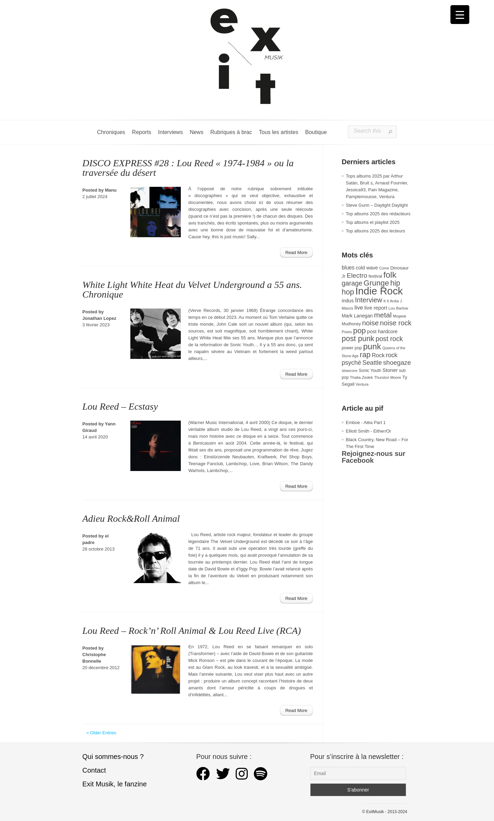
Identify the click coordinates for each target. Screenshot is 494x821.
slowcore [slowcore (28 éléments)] (349, 370)
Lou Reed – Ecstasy (120, 406)
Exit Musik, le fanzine (114, 784)
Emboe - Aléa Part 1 (366, 422)
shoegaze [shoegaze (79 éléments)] (397, 362)
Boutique (316, 132)
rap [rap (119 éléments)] (365, 354)
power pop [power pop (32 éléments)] (352, 348)
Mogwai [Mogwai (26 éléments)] (399, 316)
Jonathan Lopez (99, 318)
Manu (111, 190)
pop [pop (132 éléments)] (359, 330)
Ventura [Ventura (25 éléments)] (362, 384)
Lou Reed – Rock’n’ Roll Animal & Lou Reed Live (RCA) (191, 630)
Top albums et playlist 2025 (373, 222)
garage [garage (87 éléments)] (352, 283)
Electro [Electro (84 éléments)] (357, 275)
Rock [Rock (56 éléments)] (378, 355)
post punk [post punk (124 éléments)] (358, 338)
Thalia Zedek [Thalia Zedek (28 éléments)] (361, 377)
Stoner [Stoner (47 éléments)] (390, 370)
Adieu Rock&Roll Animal (131, 518)
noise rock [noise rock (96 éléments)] (396, 323)
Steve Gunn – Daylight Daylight (377, 205)
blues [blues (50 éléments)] (348, 267)
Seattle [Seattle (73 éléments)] (372, 362)
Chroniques (111, 132)
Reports (141, 132)
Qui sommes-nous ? (113, 756)
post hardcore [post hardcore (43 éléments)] (382, 331)
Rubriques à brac (231, 132)
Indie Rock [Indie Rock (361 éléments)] (379, 291)
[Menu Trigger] (459, 14)
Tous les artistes (278, 132)
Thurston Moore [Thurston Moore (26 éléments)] (387, 377)
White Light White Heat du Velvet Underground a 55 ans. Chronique (192, 289)
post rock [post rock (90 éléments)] (389, 338)
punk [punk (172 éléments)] (372, 346)
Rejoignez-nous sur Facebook (373, 457)
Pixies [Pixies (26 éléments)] (347, 332)
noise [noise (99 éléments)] (370, 323)
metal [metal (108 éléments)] (382, 315)
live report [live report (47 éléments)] (375, 308)
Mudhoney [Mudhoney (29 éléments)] (351, 324)
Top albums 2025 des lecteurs (375, 230)
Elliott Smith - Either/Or (368, 431)
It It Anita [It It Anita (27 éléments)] (391, 301)
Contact (94, 770)
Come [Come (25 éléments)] (384, 268)
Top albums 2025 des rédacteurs (378, 213)
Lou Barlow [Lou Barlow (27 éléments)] (398, 308)
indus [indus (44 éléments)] (348, 300)
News (196, 132)
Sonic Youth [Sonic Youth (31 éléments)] (370, 370)
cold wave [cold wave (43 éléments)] (367, 267)
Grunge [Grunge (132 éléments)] (376, 283)
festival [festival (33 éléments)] (375, 276)
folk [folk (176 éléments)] (389, 274)
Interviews (170, 132)
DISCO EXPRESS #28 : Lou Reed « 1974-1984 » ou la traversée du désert (188, 168)
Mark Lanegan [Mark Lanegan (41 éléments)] (357, 315)
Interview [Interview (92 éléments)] (368, 300)
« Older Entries (101, 732)
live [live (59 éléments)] (358, 307)
